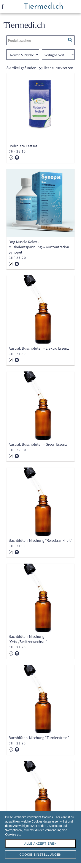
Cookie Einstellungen (40, 854)
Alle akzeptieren (40, 843)
